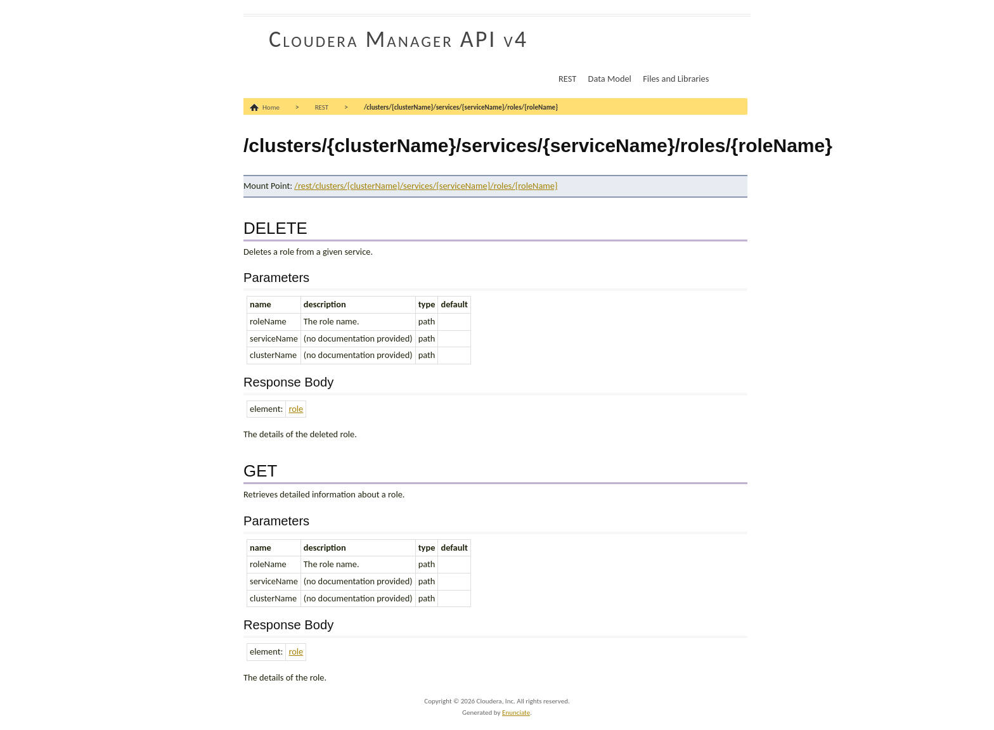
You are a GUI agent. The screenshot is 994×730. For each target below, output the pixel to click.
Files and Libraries (676, 78)
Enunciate (516, 712)
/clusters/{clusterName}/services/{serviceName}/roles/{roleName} (461, 107)
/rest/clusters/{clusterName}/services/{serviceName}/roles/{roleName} (425, 185)
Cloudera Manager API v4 (398, 39)
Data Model (609, 78)
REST (567, 78)
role (295, 408)
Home (271, 107)
